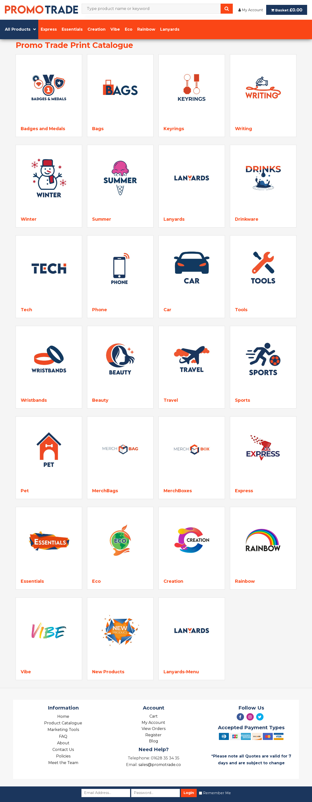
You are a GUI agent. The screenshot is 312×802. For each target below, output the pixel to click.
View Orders (154, 728)
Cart (153, 716)
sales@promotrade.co (159, 764)
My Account (250, 10)
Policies (63, 756)
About (63, 743)
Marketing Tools (63, 729)
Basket (286, 9)
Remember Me (217, 793)
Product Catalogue (63, 723)
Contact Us (63, 749)
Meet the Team (63, 762)
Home (63, 716)
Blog (153, 741)
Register (153, 735)
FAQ (63, 736)
